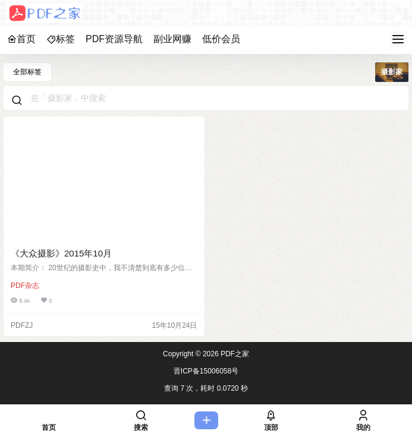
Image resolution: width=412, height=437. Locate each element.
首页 (21, 39)
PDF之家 (234, 354)
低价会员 (221, 39)
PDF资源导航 (114, 39)
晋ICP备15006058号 (206, 371)
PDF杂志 (25, 285)
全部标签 (27, 72)
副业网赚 (172, 39)
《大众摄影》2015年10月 (61, 253)
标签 (60, 39)
